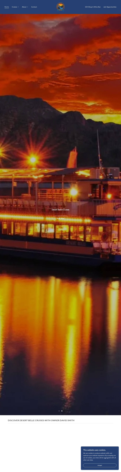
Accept (100, 465)
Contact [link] (34, 7)
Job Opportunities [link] (110, 7)
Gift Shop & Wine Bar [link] (93, 7)
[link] (60, 7)
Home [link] (7, 7)
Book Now (60, 218)
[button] (15, 7)
